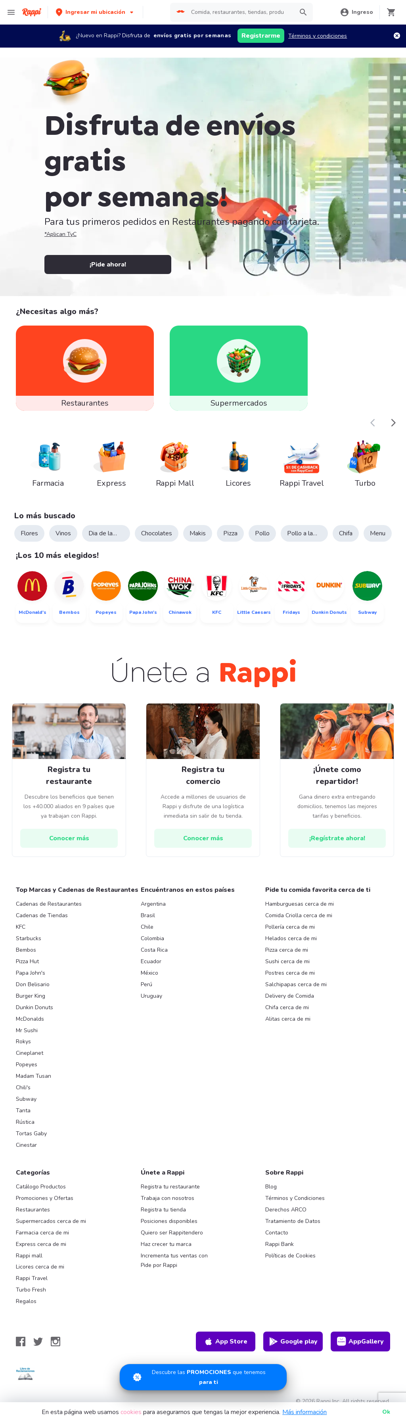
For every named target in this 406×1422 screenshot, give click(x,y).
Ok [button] (386, 1412)
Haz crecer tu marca (166, 1244)
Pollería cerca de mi (290, 927)
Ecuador (151, 961)
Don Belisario (33, 984)
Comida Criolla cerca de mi (298, 915)
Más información (304, 1412)
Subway (26, 1099)
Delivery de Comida (289, 996)
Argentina (153, 904)
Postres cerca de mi (290, 973)
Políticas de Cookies (290, 1255)
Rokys (23, 1041)
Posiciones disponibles (169, 1221)
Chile (147, 927)
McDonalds (30, 1019)
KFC (20, 927)
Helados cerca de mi (291, 938)
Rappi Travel (32, 1278)
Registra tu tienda (163, 1209)
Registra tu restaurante (170, 1186)
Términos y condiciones (317, 36)
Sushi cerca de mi (287, 961)
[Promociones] (203, 1377)
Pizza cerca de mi (286, 950)
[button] (95, 12)
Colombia (152, 938)
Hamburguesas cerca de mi (299, 904)
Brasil (148, 915)
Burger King (30, 996)
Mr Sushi (27, 1030)
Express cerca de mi (41, 1244)
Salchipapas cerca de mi (296, 984)
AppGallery (360, 1341)
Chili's (23, 1087)
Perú (146, 984)
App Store (225, 1341)
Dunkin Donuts (34, 1007)
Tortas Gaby (31, 1133)
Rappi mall (29, 1255)
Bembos (26, 950)
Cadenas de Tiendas (42, 915)
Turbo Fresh (31, 1290)
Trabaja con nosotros (167, 1198)
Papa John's (30, 973)
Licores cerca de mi (40, 1267)
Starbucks (28, 938)
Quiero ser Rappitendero (172, 1232)
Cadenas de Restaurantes (49, 904)
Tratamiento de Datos (292, 1221)
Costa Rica (154, 950)
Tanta (23, 1110)
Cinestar (26, 1145)
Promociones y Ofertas (44, 1198)
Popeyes (26, 1064)
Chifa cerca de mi (287, 1007)
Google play (293, 1341)
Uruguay (151, 996)
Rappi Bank (279, 1244)
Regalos (26, 1301)
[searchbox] (240, 12)
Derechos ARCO (285, 1209)
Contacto (276, 1232)
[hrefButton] (69, 838)
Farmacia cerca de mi (42, 1232)
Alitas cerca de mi (287, 1019)
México (149, 973)
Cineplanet (29, 1053)
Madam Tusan (33, 1076)
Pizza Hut (27, 961)
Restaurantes (33, 1209)
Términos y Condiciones (295, 1198)
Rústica (25, 1122)
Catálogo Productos (41, 1186)
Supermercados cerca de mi (51, 1221)
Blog (271, 1186)
